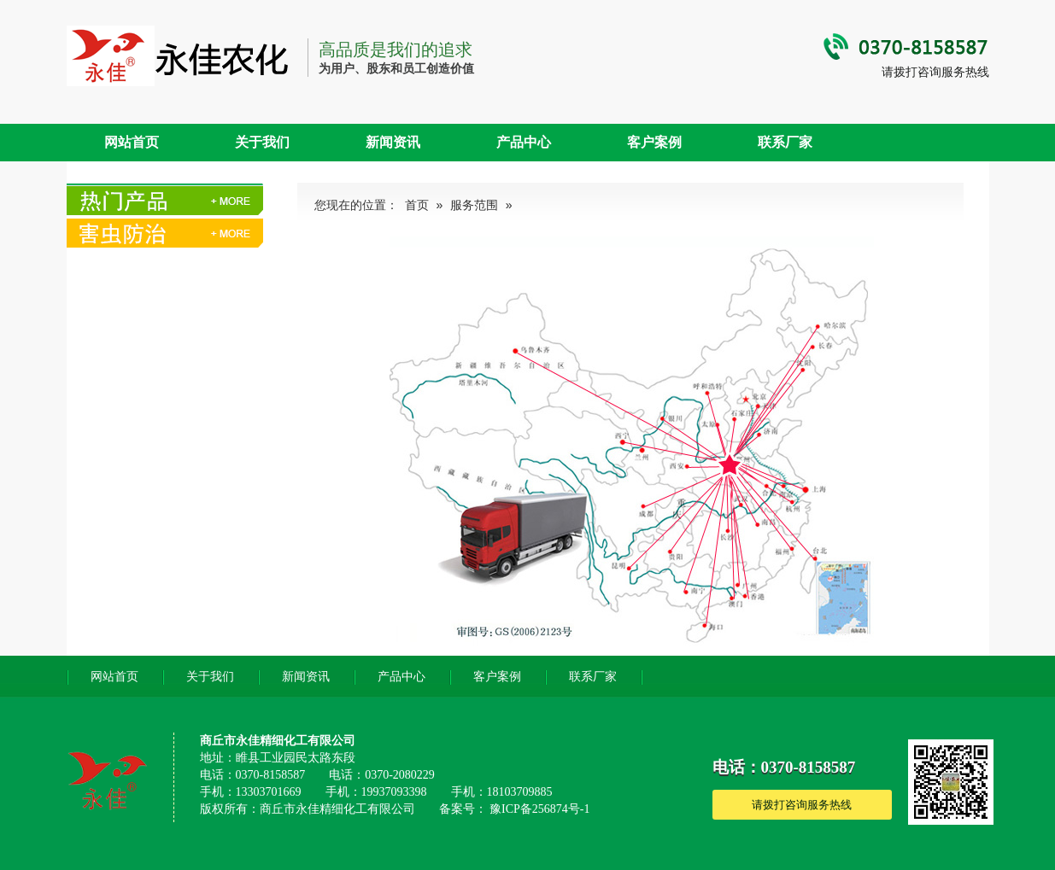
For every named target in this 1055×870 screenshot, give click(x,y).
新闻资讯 (393, 142)
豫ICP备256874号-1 (539, 809)
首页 (417, 206)
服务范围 (474, 206)
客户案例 (654, 142)
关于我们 (262, 142)
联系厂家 (785, 142)
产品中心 (523, 142)
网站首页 (131, 142)
